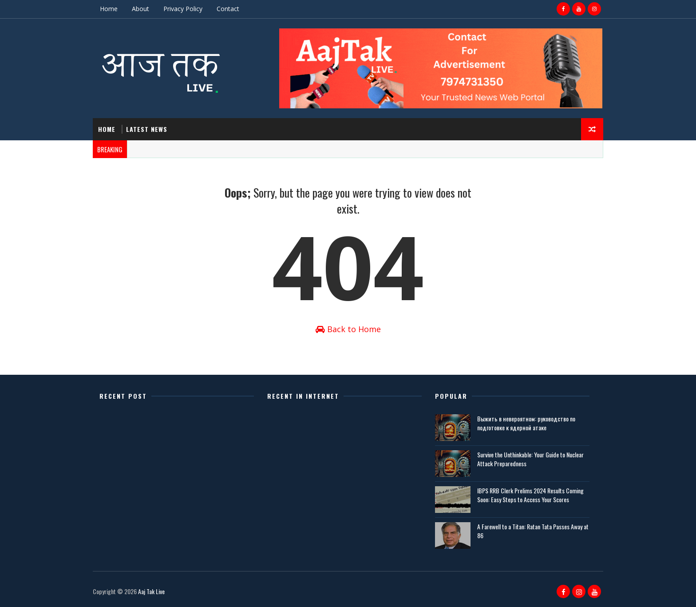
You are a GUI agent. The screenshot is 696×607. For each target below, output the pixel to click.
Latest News (146, 129)
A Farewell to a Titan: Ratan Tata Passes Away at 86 (533, 531)
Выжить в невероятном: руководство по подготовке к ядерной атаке (526, 423)
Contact (228, 8)
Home (109, 8)
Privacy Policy (182, 8)
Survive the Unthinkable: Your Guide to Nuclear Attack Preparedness (530, 459)
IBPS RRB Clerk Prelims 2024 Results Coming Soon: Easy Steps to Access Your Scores (530, 495)
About (140, 8)
